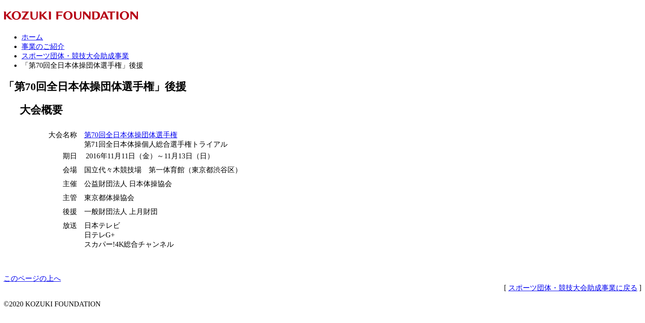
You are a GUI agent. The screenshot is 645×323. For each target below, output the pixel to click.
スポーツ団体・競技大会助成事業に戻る (572, 288)
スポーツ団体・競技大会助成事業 (75, 56)
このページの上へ (32, 278)
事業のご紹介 (43, 46)
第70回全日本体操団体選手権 (130, 135)
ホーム (32, 37)
